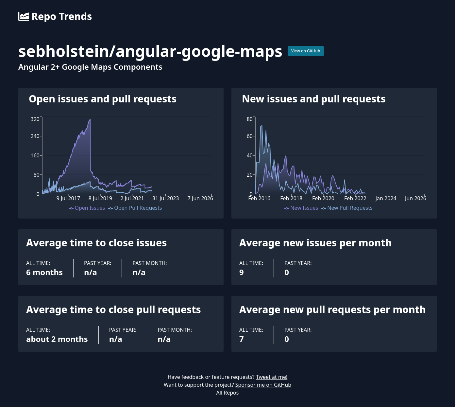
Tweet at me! (271, 376)
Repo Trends (55, 16)
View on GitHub (305, 51)
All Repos (227, 392)
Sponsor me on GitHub (263, 384)
